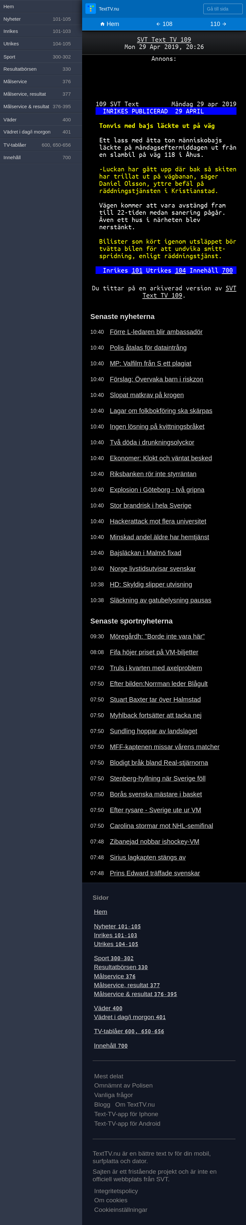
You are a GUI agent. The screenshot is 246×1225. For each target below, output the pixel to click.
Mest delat (108, 1076)
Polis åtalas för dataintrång (148, 347)
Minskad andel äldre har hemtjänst (159, 537)
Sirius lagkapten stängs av (148, 857)
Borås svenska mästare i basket (156, 794)
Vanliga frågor (113, 1094)
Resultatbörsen (121, 967)
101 (137, 270)
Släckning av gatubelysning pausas (160, 600)
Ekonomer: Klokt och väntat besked (161, 458)
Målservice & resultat (135, 994)
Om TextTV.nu (135, 1104)
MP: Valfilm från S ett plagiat (150, 363)
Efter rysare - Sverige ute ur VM (155, 810)
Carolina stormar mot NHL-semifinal (161, 825)
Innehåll (111, 1045)
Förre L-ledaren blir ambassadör (156, 331)
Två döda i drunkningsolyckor (152, 442)
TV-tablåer (129, 1031)
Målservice (115, 976)
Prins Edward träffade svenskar (155, 873)
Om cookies (110, 1200)
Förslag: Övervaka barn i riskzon (156, 379)
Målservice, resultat (127, 985)
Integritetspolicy (116, 1191)
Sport (114, 958)
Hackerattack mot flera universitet (158, 521)
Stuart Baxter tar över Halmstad (155, 699)
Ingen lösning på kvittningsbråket (157, 426)
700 (227, 270)
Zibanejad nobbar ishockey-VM (154, 841)
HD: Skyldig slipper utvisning (151, 584)
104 (180, 270)
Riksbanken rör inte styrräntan (153, 474)
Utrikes (116, 944)
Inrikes (115, 935)
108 (164, 24)
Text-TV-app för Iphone (126, 1114)
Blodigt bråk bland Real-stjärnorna (159, 762)
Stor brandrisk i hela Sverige (150, 505)
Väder (108, 1008)
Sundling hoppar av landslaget (153, 731)
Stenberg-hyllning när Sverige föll (157, 778)
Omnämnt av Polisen (123, 1085)
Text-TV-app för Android (127, 1123)
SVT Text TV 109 (164, 39)
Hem (109, 24)
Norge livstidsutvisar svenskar (153, 568)
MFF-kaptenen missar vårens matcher (164, 746)
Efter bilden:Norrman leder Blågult (159, 683)
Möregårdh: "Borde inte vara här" (157, 636)
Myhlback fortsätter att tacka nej (155, 715)
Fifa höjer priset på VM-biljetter (154, 652)
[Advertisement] (164, 78)
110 (218, 24)
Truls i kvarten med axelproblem (156, 668)
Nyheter (117, 926)
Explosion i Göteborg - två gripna (157, 489)
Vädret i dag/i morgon (130, 1017)
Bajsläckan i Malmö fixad (145, 552)
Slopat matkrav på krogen (147, 395)
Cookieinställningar (120, 1209)
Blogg (102, 1104)
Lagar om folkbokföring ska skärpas (161, 410)
